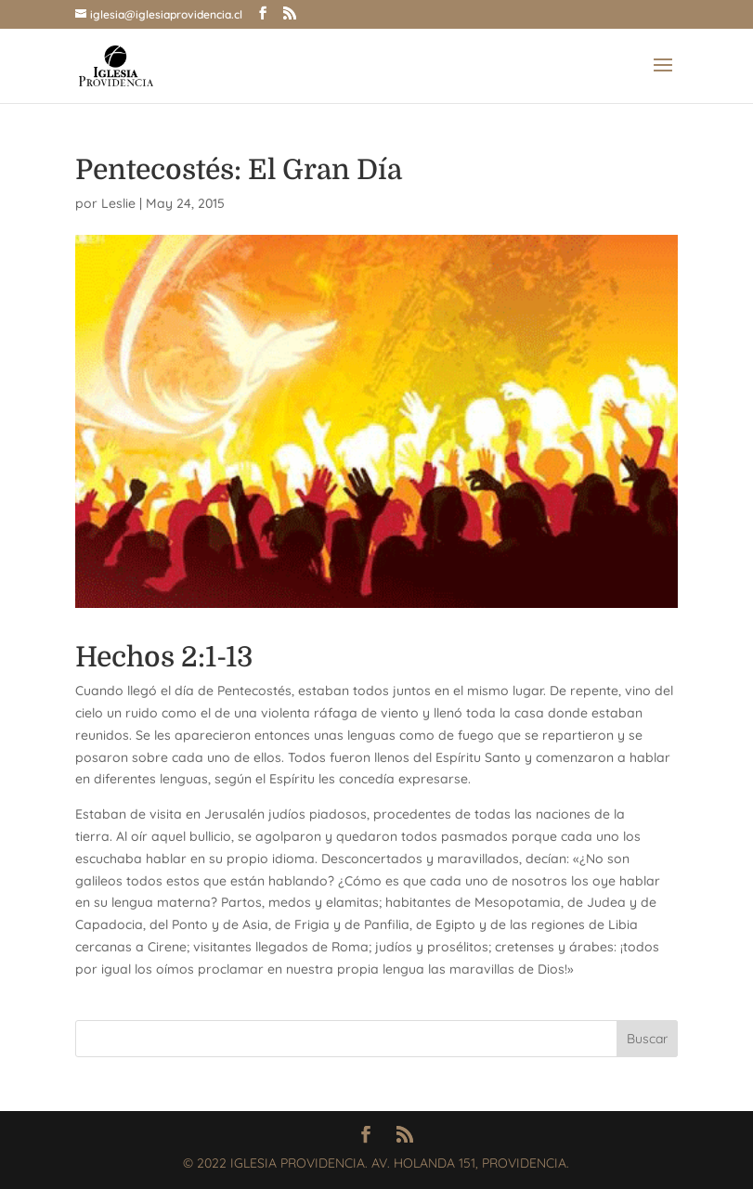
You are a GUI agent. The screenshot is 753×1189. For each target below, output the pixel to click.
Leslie (118, 203)
